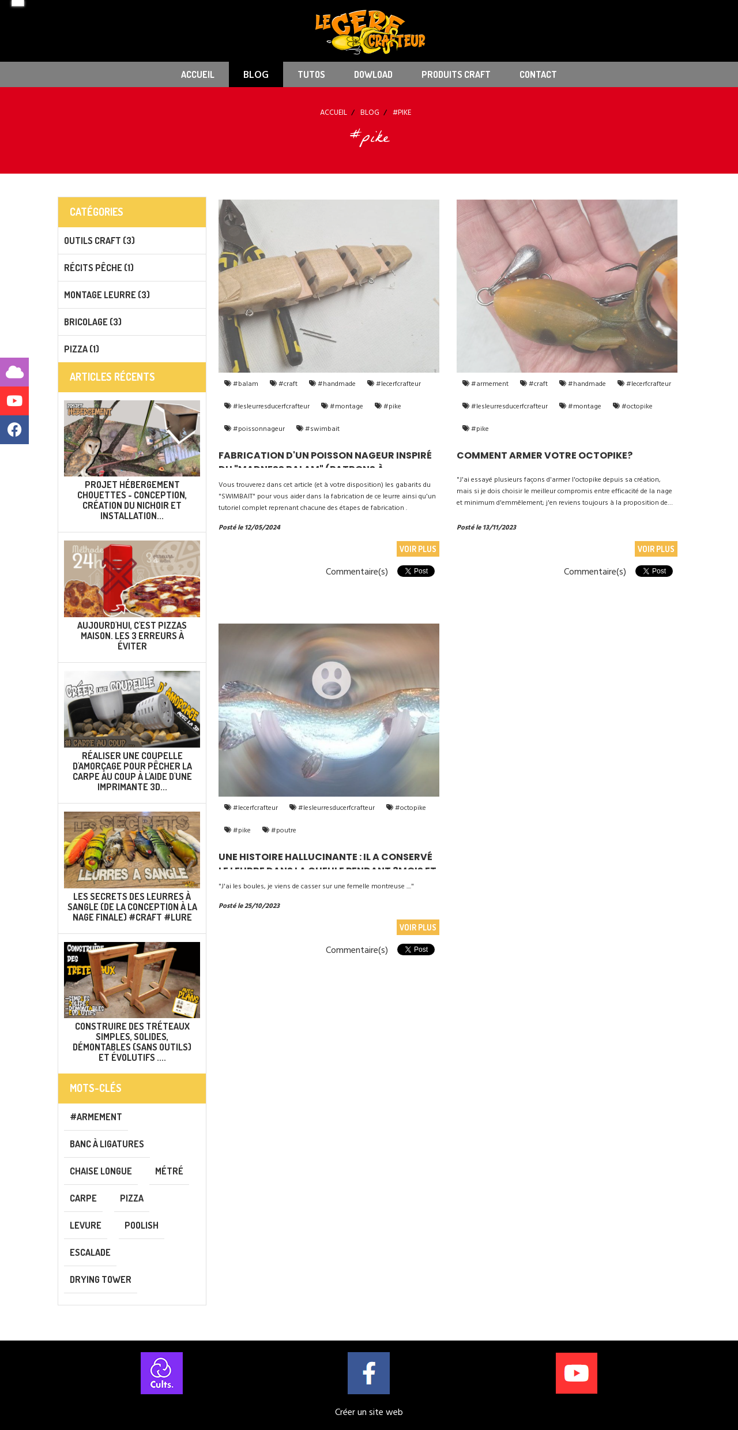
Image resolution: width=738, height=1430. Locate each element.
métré (169, 1171)
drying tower (100, 1279)
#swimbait (321, 429)
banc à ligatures (107, 1144)
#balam (244, 384)
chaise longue (101, 1171)
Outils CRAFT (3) (99, 240)
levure (85, 1225)
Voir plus (418, 549)
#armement (489, 384)
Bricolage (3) (93, 322)
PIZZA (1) (81, 349)
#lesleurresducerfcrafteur (270, 406)
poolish (142, 1225)
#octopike (636, 406)
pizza (132, 1198)
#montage (345, 406)
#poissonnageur (258, 429)
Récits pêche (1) (99, 267)
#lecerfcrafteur (397, 384)
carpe (83, 1198)
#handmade (336, 384)
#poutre (282, 830)
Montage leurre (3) (107, 295)
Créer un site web (369, 1412)
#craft (287, 384)
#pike (391, 406)
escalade (90, 1252)
